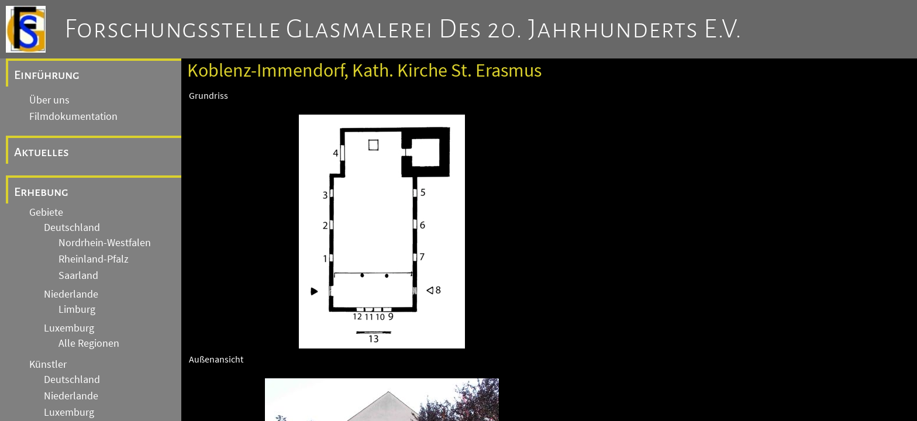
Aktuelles (41, 152)
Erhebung (41, 191)
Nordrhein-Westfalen (104, 242)
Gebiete (46, 212)
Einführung (47, 74)
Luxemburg (69, 328)
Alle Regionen (88, 343)
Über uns (49, 100)
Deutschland (72, 227)
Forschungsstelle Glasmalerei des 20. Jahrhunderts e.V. (403, 29)
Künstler (48, 364)
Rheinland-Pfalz (93, 259)
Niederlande (71, 294)
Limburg (76, 309)
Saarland (78, 275)
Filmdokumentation (73, 116)
